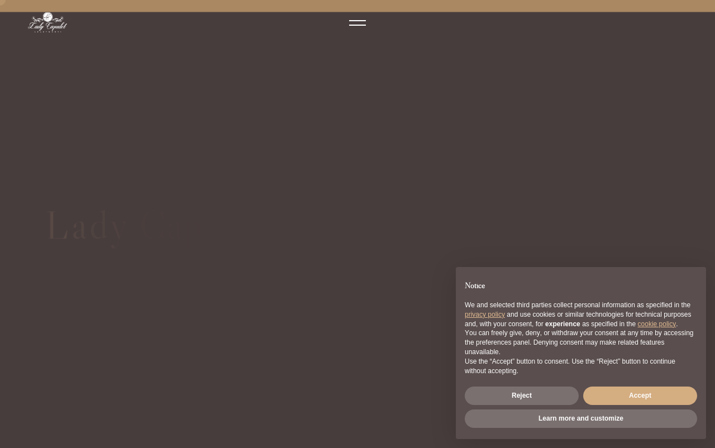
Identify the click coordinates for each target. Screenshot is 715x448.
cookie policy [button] (657, 324)
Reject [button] (522, 395)
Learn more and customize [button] (580, 418)
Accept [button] (640, 395)
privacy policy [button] (485, 314)
